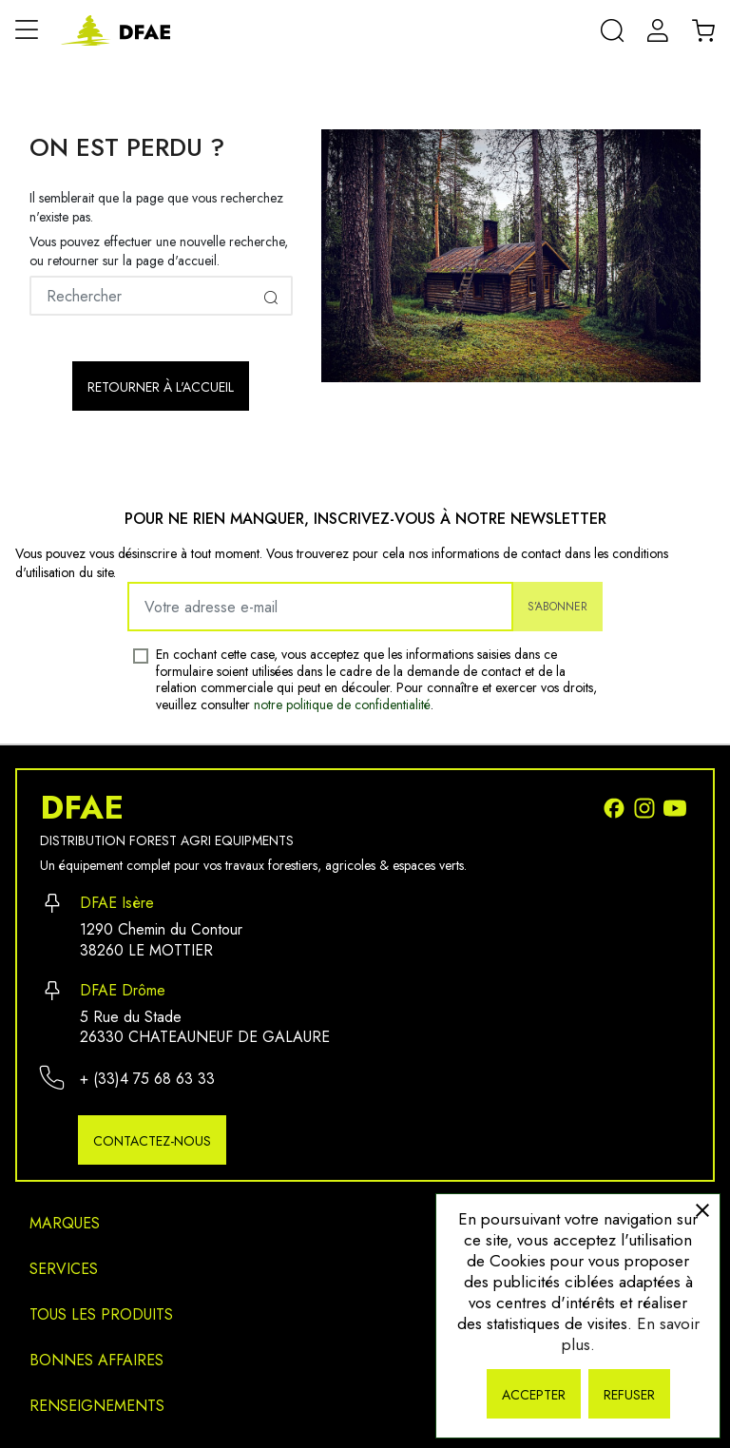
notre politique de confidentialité (342, 704)
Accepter (534, 1394)
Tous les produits (101, 1314)
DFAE (82, 808)
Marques (64, 1223)
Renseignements (96, 1406)
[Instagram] (648, 807)
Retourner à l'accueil (160, 386)
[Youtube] (676, 807)
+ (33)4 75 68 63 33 (147, 1079)
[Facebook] (618, 807)
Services (63, 1269)
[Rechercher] (161, 296)
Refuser (629, 1394)
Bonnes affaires (96, 1360)
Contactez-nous (152, 1140)
